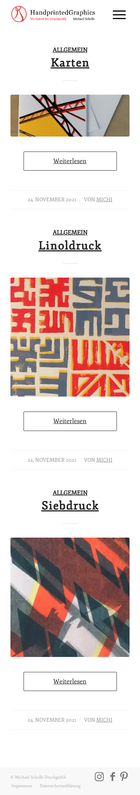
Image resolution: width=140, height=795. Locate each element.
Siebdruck (70, 506)
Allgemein (70, 50)
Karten (70, 63)
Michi (104, 199)
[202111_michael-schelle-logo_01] (58, 15)
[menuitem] (115, 15)
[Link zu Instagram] (99, 776)
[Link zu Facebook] (112, 776)
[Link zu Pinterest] (124, 776)
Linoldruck (70, 246)
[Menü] (115, 15)
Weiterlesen (70, 161)
